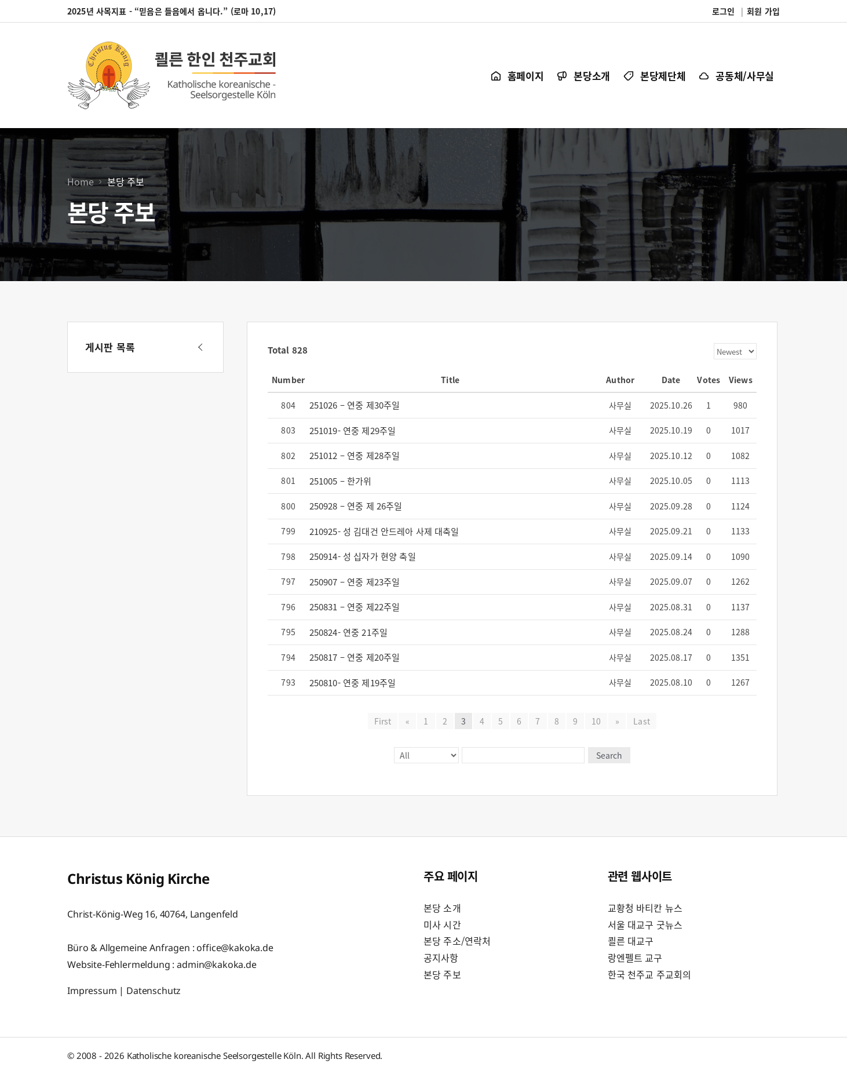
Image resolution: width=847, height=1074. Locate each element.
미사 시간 (442, 924)
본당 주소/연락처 (457, 941)
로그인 (723, 11)
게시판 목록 (110, 347)
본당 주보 (442, 974)
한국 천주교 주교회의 (650, 974)
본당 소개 (442, 908)
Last (641, 721)
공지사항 (441, 957)
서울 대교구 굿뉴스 (645, 924)
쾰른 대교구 (631, 941)
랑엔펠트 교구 (635, 957)
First (383, 721)
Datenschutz (153, 990)
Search (608, 755)
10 (596, 721)
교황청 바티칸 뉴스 (645, 908)
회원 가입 (763, 11)
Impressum (92, 990)
